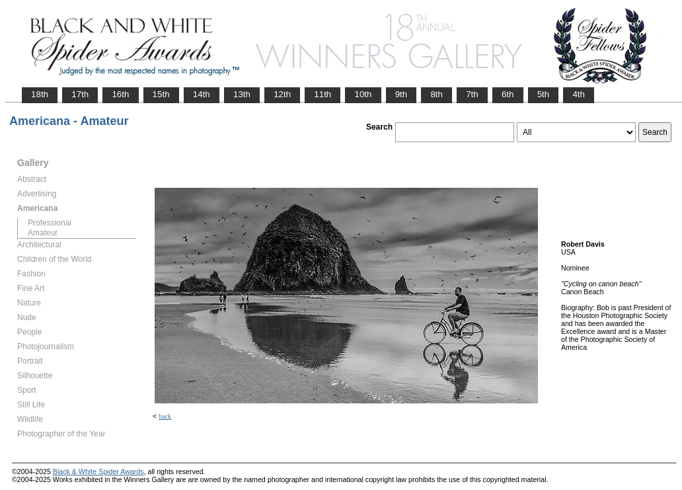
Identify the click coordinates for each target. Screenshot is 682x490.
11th (322, 94)
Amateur (42, 232)
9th (401, 94)
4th (578, 94)
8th (436, 94)
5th (543, 94)
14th (201, 94)
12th (282, 94)
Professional (49, 222)
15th (161, 94)
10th (363, 94)
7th (472, 94)
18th (40, 94)
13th (242, 94)
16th (120, 94)
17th (80, 94)
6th (507, 94)
